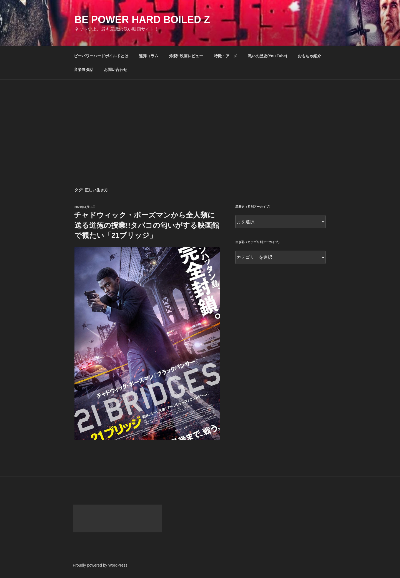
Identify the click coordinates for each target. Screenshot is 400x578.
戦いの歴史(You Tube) (267, 56)
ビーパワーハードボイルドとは (101, 56)
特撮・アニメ (225, 56)
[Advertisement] (200, 121)
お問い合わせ (115, 69)
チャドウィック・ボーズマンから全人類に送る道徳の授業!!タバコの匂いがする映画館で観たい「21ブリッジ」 (146, 225)
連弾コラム (148, 56)
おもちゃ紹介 (309, 56)
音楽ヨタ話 (83, 69)
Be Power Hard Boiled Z (142, 19)
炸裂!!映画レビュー (186, 56)
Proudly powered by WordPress (100, 565)
